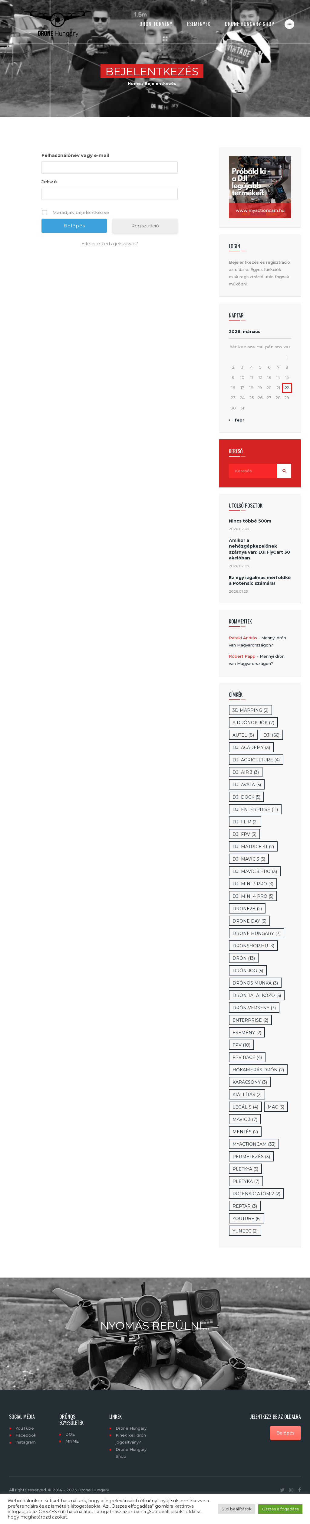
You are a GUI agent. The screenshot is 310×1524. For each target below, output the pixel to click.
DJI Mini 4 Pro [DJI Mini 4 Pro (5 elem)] (252, 896)
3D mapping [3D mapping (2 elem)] (250, 710)
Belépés (285, 1433)
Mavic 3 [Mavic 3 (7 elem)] (244, 1119)
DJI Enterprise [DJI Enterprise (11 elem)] (255, 809)
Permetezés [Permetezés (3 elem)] (251, 1156)
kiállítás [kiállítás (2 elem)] (247, 1094)
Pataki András (243, 637)
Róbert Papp (242, 656)
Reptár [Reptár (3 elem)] (244, 1206)
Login (234, 246)
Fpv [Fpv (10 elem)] (241, 1045)
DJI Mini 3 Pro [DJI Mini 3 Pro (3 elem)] (252, 884)
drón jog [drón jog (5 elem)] (247, 970)
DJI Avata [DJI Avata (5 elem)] (246, 784)
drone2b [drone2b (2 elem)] (247, 908)
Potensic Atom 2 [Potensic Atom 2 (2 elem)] (256, 1194)
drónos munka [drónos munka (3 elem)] (255, 983)
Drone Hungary (131, 1428)
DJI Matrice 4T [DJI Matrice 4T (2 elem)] (253, 846)
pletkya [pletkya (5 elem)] (245, 1169)
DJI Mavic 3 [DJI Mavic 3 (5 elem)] (248, 859)
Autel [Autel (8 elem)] (243, 735)
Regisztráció (145, 226)
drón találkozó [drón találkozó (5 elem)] (256, 995)
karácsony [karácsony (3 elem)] (249, 1082)
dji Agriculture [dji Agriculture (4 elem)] (256, 760)
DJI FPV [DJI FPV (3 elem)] (244, 834)
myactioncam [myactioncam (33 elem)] (253, 1144)
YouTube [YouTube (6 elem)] (246, 1218)
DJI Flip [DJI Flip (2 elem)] (245, 822)
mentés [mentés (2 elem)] (245, 1132)
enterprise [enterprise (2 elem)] (250, 1020)
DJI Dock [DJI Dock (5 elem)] (246, 797)
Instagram (25, 1442)
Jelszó (49, 181)
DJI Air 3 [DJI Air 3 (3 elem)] (245, 772)
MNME (72, 1441)
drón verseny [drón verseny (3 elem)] (254, 1008)
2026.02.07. (239, 528)
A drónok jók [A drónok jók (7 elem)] (253, 722)
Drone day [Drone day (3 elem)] (249, 921)
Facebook (25, 1435)
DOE (70, 1434)
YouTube (24, 1428)
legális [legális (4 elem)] (245, 1107)
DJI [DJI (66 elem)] (271, 735)
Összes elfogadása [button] (280, 1508)
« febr (237, 420)
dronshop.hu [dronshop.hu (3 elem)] (253, 946)
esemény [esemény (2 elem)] (246, 1032)
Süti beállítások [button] (237, 1508)
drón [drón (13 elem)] (243, 958)
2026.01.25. (239, 591)
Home (134, 83)
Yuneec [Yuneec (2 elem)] (245, 1231)
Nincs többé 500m (250, 521)
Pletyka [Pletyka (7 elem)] (245, 1181)
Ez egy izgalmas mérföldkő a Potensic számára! (260, 580)
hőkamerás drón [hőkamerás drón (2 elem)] (258, 1070)
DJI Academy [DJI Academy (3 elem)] (251, 747)
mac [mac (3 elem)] (276, 1107)
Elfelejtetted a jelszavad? (109, 243)
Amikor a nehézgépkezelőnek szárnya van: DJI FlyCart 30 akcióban (259, 549)
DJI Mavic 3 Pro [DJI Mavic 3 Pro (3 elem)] (254, 871)
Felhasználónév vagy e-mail (75, 155)
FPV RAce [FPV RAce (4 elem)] (247, 1057)
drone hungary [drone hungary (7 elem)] (256, 933)
